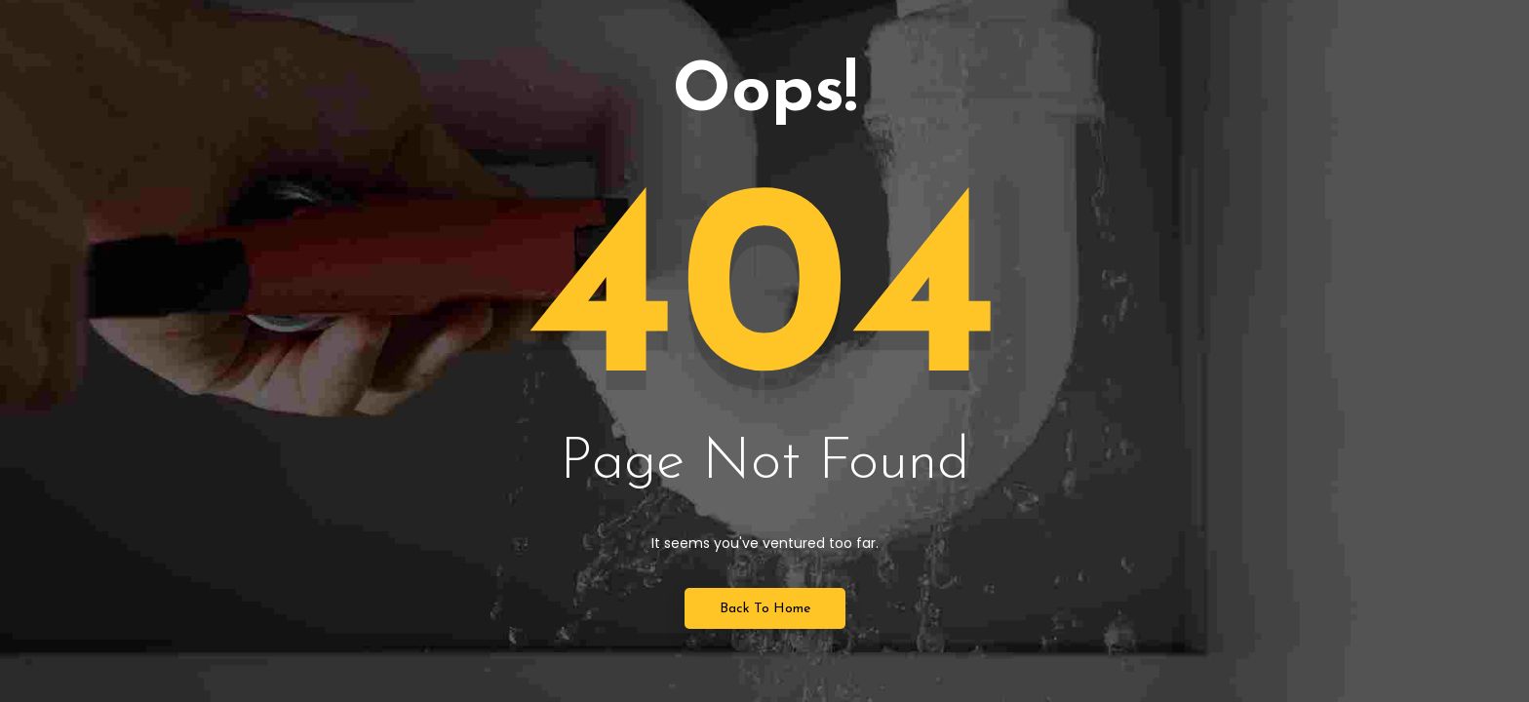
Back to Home (765, 609)
